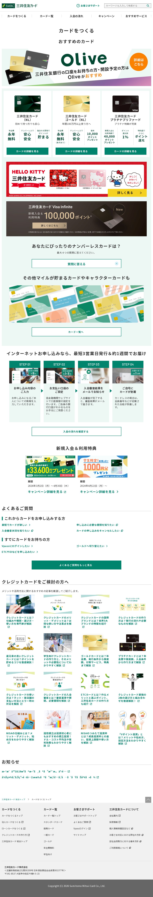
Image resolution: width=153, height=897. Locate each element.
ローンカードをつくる (12, 828)
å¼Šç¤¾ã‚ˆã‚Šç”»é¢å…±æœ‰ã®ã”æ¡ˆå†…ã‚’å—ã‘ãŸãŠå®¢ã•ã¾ (48, 777)
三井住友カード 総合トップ (14, 841)
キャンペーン (106, 16)
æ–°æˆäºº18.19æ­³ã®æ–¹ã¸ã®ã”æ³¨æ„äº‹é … (34, 771)
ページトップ (148, 800)
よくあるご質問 (81, 822)
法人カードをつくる (11, 822)
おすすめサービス (136, 16)
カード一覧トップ (52, 815)
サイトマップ (80, 834)
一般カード (49, 834)
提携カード (49, 828)
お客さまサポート (90, 5)
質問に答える (76, 264)
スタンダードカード (53, 822)
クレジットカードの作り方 (14, 834)
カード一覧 (46, 16)
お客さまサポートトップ (85, 815)
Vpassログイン (81, 828)
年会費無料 (49, 847)
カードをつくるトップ (12, 815)
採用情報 (113, 822)
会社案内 (113, 815)
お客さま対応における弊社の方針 (125, 834)
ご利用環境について (118, 847)
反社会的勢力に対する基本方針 (124, 841)
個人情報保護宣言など (119, 828)
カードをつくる (16, 16)
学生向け (48, 854)
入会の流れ (76, 16)
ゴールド (48, 841)
